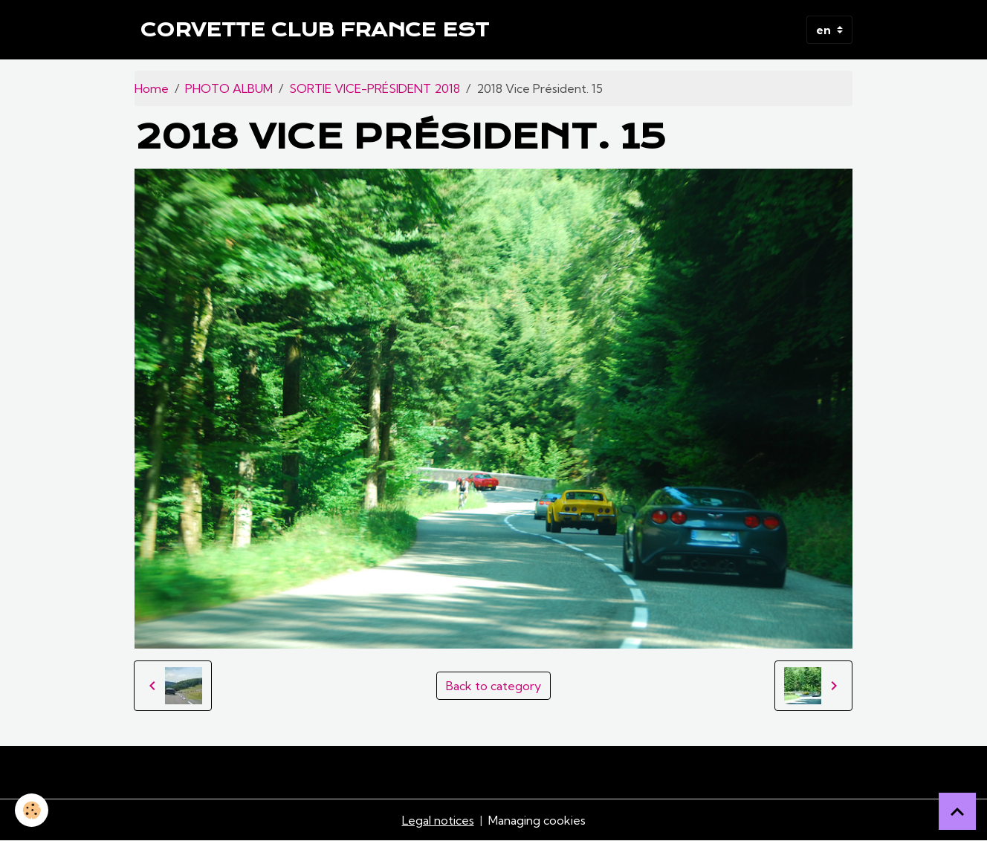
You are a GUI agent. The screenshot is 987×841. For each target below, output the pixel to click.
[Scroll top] (957, 811)
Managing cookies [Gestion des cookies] (537, 820)
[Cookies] (31, 810)
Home (152, 88)
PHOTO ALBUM (229, 88)
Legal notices (438, 820)
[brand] (315, 30)
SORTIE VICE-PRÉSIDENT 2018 (374, 88)
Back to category (493, 685)
